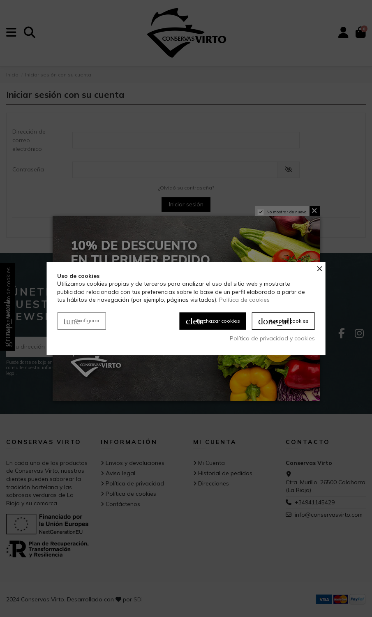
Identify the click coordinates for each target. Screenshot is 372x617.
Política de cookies (244, 299)
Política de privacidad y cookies (272, 338)
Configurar (81, 321)
